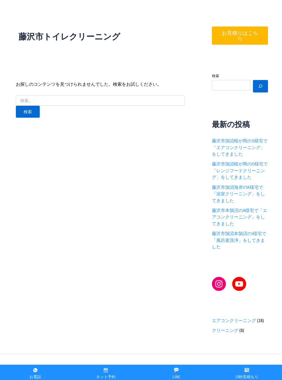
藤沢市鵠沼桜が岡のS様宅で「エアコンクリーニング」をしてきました (239, 147)
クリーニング (225, 330)
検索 (215, 76)
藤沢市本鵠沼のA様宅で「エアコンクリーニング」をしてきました (239, 217)
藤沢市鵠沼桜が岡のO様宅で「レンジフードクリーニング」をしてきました (240, 170)
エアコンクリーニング (234, 320)
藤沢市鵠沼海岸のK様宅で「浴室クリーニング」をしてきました (238, 193)
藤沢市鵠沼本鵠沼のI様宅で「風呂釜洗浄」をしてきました (239, 240)
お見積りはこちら (240, 35)
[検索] (260, 86)
